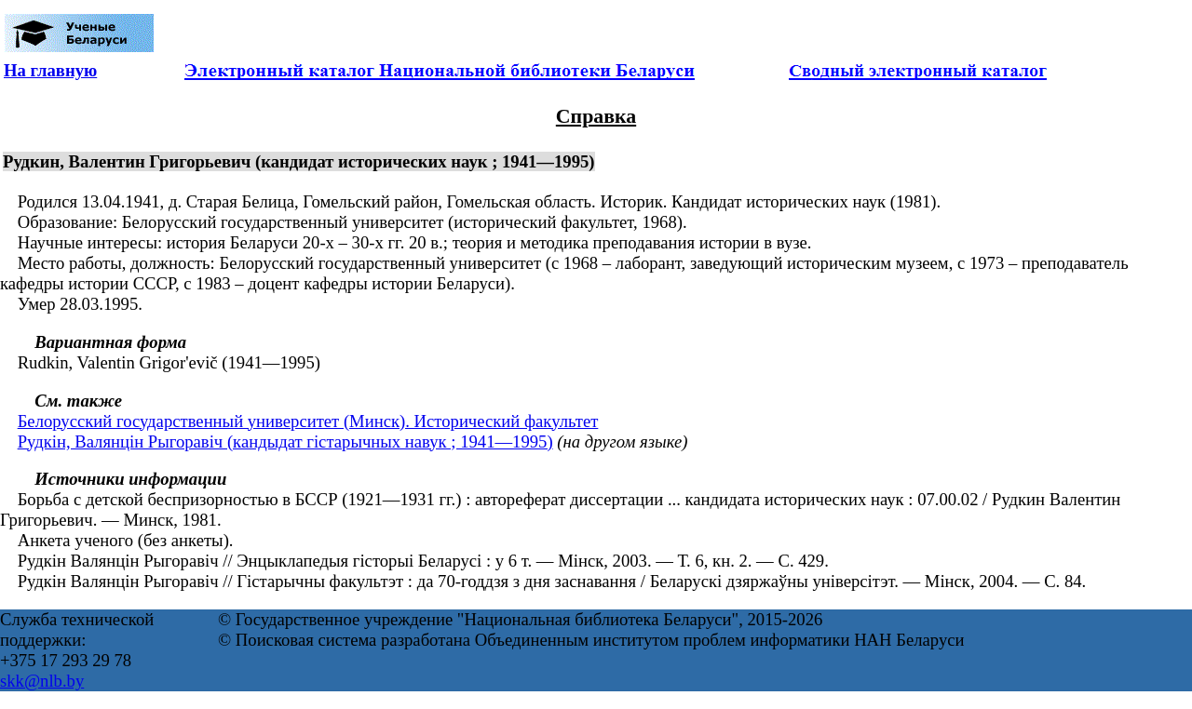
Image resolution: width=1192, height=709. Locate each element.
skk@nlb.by (42, 680)
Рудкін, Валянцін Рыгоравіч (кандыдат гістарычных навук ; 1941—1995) (285, 441)
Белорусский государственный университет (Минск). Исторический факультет (308, 421)
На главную (50, 70)
